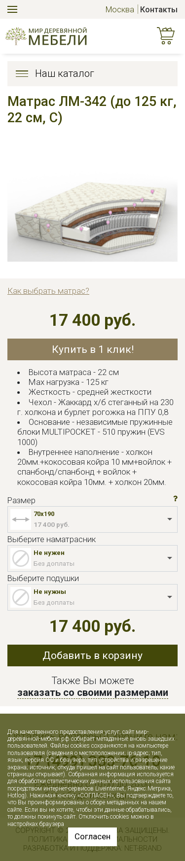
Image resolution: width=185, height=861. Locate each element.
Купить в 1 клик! (93, 349)
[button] (175, 498)
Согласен (92, 836)
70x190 (44, 513)
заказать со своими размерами (92, 692)
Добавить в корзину (92, 655)
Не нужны (50, 591)
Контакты (159, 9)
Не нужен (49, 552)
